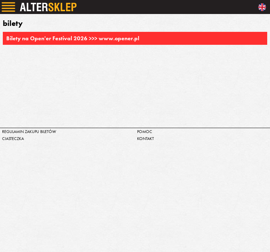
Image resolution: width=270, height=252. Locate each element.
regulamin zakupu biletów (29, 131)
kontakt (145, 138)
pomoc (144, 131)
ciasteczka (13, 138)
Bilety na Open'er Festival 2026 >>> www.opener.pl (72, 38)
